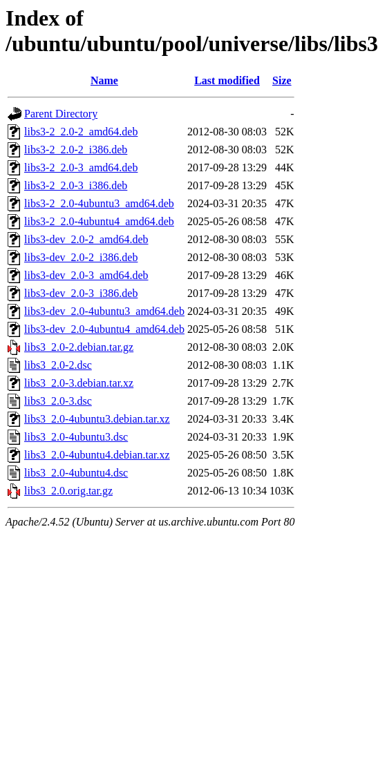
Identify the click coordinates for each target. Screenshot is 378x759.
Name (104, 80)
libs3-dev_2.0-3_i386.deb (81, 293)
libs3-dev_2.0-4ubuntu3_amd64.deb (104, 311)
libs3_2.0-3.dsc (58, 401)
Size (282, 80)
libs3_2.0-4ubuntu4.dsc (76, 473)
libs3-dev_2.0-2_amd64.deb (86, 239)
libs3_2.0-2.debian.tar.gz (78, 347)
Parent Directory (60, 113)
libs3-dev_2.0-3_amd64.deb (86, 275)
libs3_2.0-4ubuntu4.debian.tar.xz (97, 455)
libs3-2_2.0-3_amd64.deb (81, 167)
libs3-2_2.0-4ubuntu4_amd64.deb (99, 221)
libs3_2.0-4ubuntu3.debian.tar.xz (97, 419)
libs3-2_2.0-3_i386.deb (75, 185)
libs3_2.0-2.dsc (58, 365)
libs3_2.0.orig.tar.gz (68, 491)
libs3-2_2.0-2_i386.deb (75, 149)
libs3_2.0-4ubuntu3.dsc (76, 437)
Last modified (227, 80)
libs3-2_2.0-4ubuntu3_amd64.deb (99, 203)
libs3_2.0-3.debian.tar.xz (78, 383)
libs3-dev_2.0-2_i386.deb (81, 257)
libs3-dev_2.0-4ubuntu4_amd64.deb (104, 329)
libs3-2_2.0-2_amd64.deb (81, 131)
